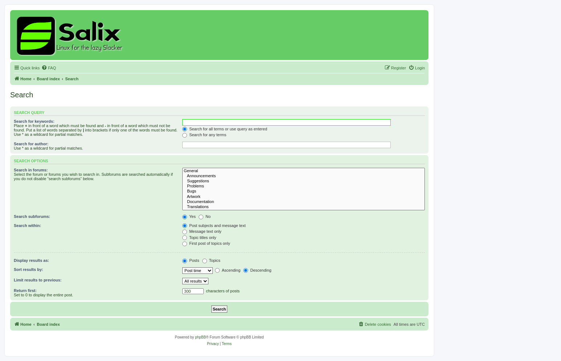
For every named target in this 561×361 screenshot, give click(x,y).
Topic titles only (199, 237)
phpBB (200, 337)
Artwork (303, 196)
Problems (303, 186)
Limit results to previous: (37, 280)
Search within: (27, 225)
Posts (190, 260)
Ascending (227, 270)
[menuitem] (48, 68)
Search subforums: (32, 216)
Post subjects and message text (213, 225)
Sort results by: (28, 269)
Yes (189, 216)
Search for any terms (204, 135)
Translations (303, 207)
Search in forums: (31, 170)
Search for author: (31, 144)
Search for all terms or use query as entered (224, 129)
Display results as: (31, 260)
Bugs (303, 191)
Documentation (303, 201)
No (205, 216)
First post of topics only (206, 243)
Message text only (201, 231)
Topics (211, 260)
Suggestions (303, 181)
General (303, 171)
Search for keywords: (34, 121)
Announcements (303, 176)
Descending (257, 270)
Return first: (25, 290)
